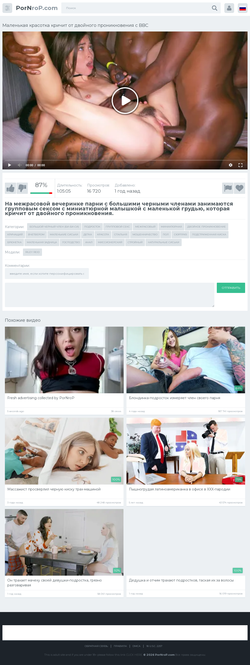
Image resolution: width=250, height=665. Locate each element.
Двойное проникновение (206, 226)
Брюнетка (14, 242)
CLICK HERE (134, 654)
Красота (103, 234)
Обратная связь (96, 646)
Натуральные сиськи (163, 242)
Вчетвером (36, 234)
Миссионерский (110, 242)
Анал (89, 242)
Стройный (135, 242)
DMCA (136, 646)
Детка (87, 234)
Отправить (231, 288)
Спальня (120, 234)
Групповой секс (118, 226)
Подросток (92, 226)
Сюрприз (180, 234)
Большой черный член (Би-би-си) (54, 226)
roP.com (37, 8)
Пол (166, 234)
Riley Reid (32, 252)
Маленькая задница (42, 242)
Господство (71, 242)
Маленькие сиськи (64, 234)
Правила (120, 646)
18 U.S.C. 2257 (154, 646)
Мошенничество (145, 234)
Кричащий (15, 234)
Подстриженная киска (209, 234)
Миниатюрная (171, 226)
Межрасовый (145, 226)
